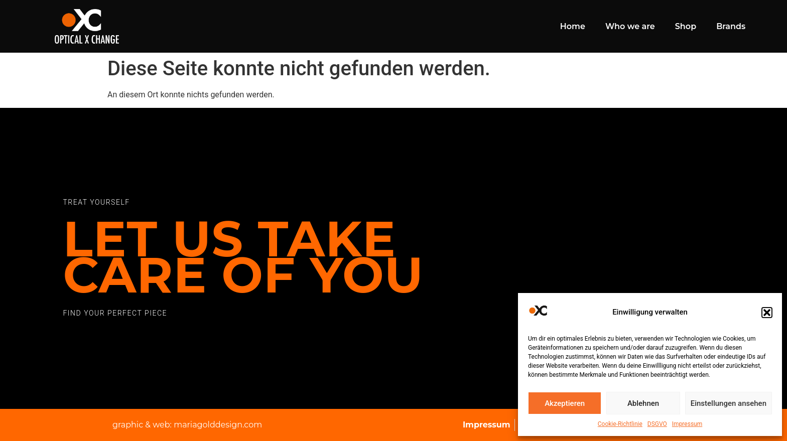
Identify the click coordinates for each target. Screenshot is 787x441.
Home (572, 26)
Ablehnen (643, 403)
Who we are (630, 26)
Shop (685, 26)
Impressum (687, 423)
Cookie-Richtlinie (620, 423)
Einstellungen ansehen (728, 403)
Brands (730, 26)
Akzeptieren (565, 403)
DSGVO (657, 423)
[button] (767, 313)
